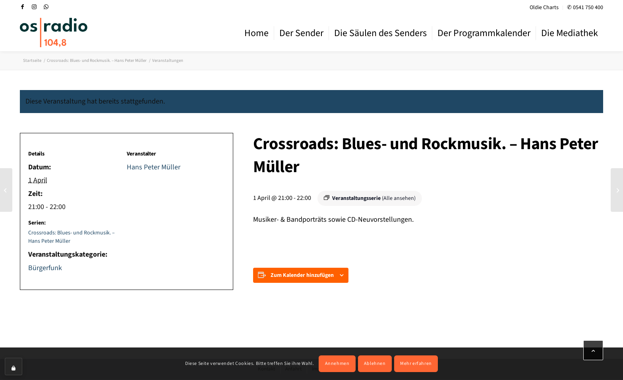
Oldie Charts (544, 8)
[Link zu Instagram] (34, 7)
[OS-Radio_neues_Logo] (53, 32)
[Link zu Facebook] (22, 7)
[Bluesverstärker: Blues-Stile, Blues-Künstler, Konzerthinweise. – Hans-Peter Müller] (6, 190)
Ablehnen (375, 363)
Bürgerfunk (45, 268)
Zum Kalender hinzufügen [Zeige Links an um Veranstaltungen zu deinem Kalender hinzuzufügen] (302, 275)
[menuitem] (544, 8)
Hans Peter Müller (153, 167)
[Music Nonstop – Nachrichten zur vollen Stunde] (617, 190)
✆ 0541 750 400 (585, 8)
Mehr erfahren (416, 363)
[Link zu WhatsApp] (46, 7)
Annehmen (337, 363)
